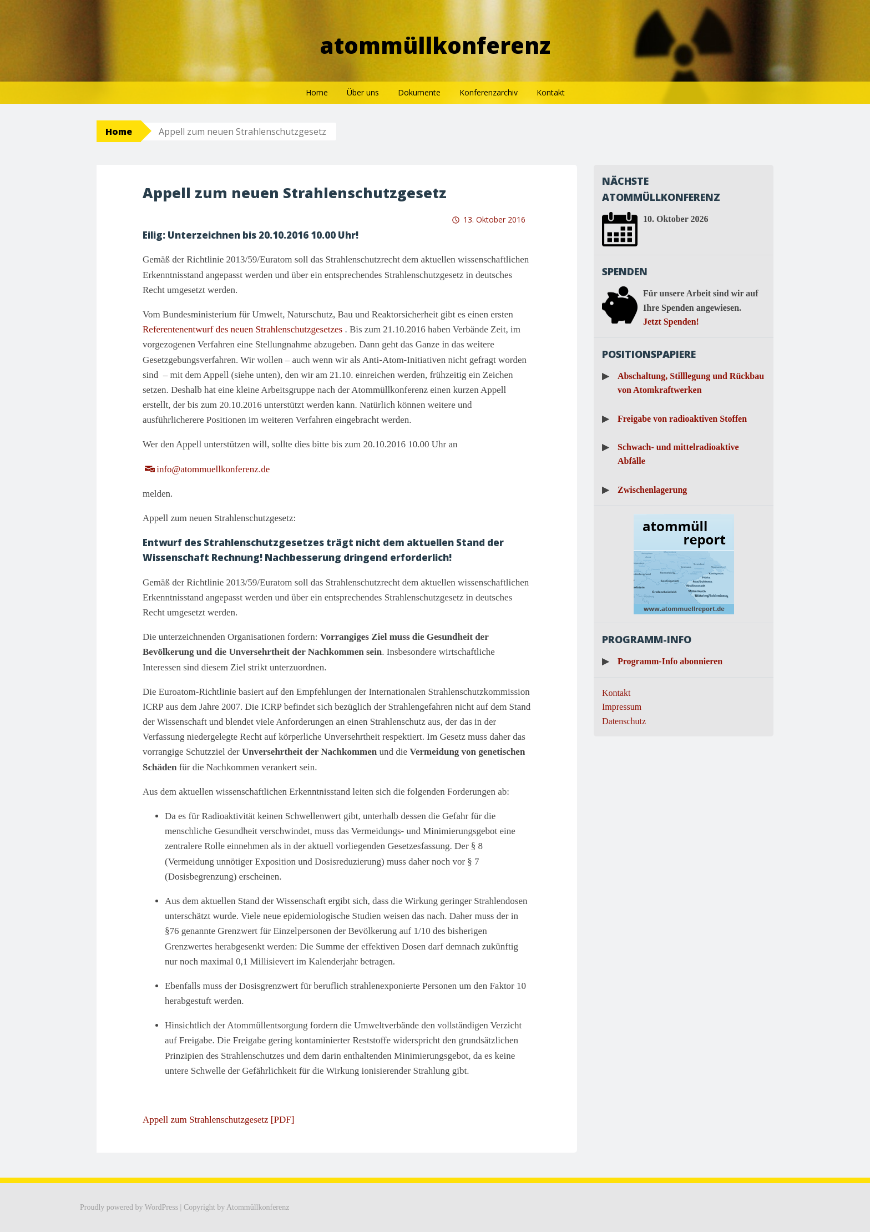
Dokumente (419, 92)
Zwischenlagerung (652, 489)
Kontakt (551, 92)
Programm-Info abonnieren (670, 661)
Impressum (621, 706)
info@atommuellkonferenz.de (213, 469)
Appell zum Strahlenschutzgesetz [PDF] (218, 1119)
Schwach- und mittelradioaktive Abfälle (678, 454)
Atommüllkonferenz (435, 45)
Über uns (363, 92)
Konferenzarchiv (488, 92)
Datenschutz (624, 721)
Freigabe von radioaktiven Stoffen (682, 418)
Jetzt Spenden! (671, 321)
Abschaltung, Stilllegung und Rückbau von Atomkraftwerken (691, 383)
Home (317, 92)
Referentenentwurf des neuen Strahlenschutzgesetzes (242, 329)
